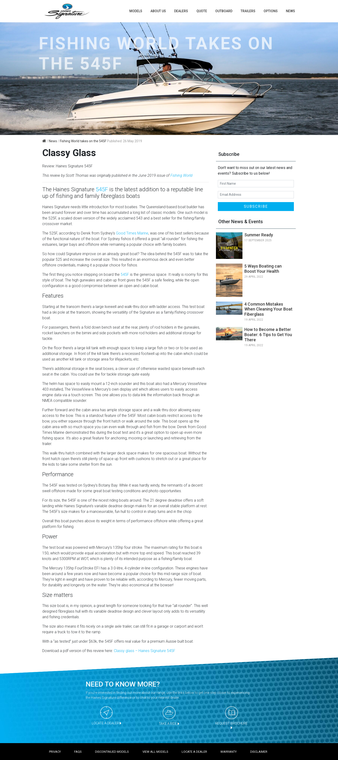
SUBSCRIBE (256, 206)
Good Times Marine (132, 233)
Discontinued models (112, 751)
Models (135, 11)
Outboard (223, 11)
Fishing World (181, 175)
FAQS (78, 751)
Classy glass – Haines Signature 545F (144, 651)
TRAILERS (248, 11)
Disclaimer (258, 751)
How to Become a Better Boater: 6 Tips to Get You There (268, 334)
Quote (201, 11)
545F (102, 189)
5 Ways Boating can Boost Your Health (263, 269)
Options (271, 11)
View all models (155, 751)
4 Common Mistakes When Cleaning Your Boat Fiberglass (268, 309)
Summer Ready (258, 234)
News (290, 11)
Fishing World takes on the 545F (83, 141)
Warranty (228, 751)
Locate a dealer (194, 751)
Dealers (181, 11)
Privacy (55, 751)
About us (158, 11)
